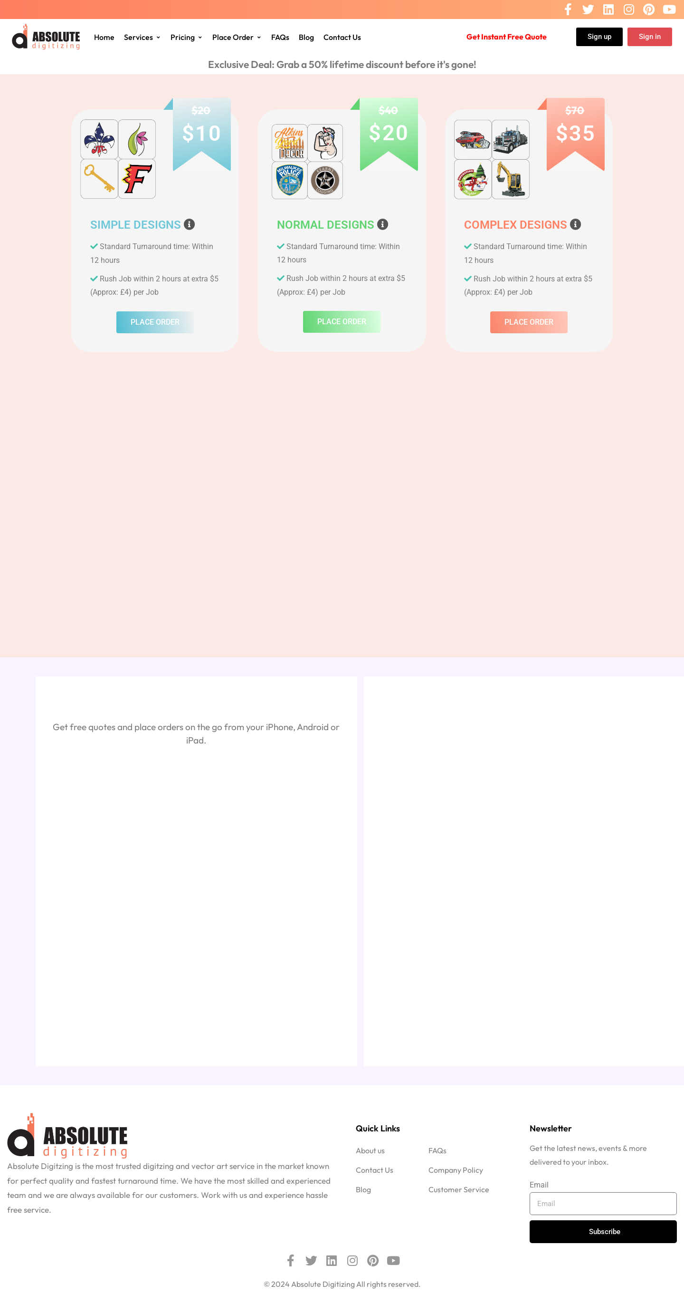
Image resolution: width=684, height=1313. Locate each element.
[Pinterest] (649, 10)
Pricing (187, 37)
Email (539, 1184)
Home (104, 37)
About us (370, 1150)
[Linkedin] (608, 10)
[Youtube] (669, 10)
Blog (306, 37)
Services (142, 37)
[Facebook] (568, 10)
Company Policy (455, 1170)
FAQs (280, 37)
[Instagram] (629, 10)
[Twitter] (588, 10)
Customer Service (458, 1189)
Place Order (237, 37)
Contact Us (342, 37)
